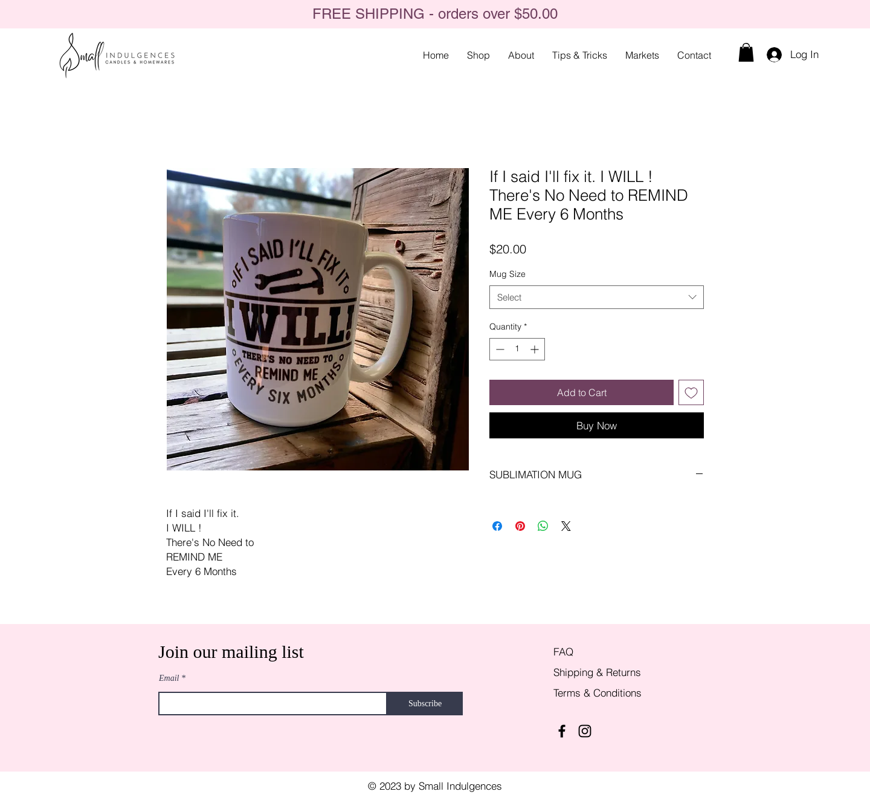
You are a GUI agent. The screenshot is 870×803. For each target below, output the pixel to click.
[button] (746, 52)
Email (169, 678)
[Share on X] (566, 526)
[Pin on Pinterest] (520, 526)
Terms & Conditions (597, 692)
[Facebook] (561, 731)
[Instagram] (584, 731)
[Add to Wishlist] (691, 392)
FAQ (563, 651)
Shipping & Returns (598, 672)
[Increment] (535, 349)
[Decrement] (498, 349)
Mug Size (507, 273)
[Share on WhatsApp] (543, 526)
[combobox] (596, 297)
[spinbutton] (517, 349)
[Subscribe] (425, 703)
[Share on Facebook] (497, 526)
